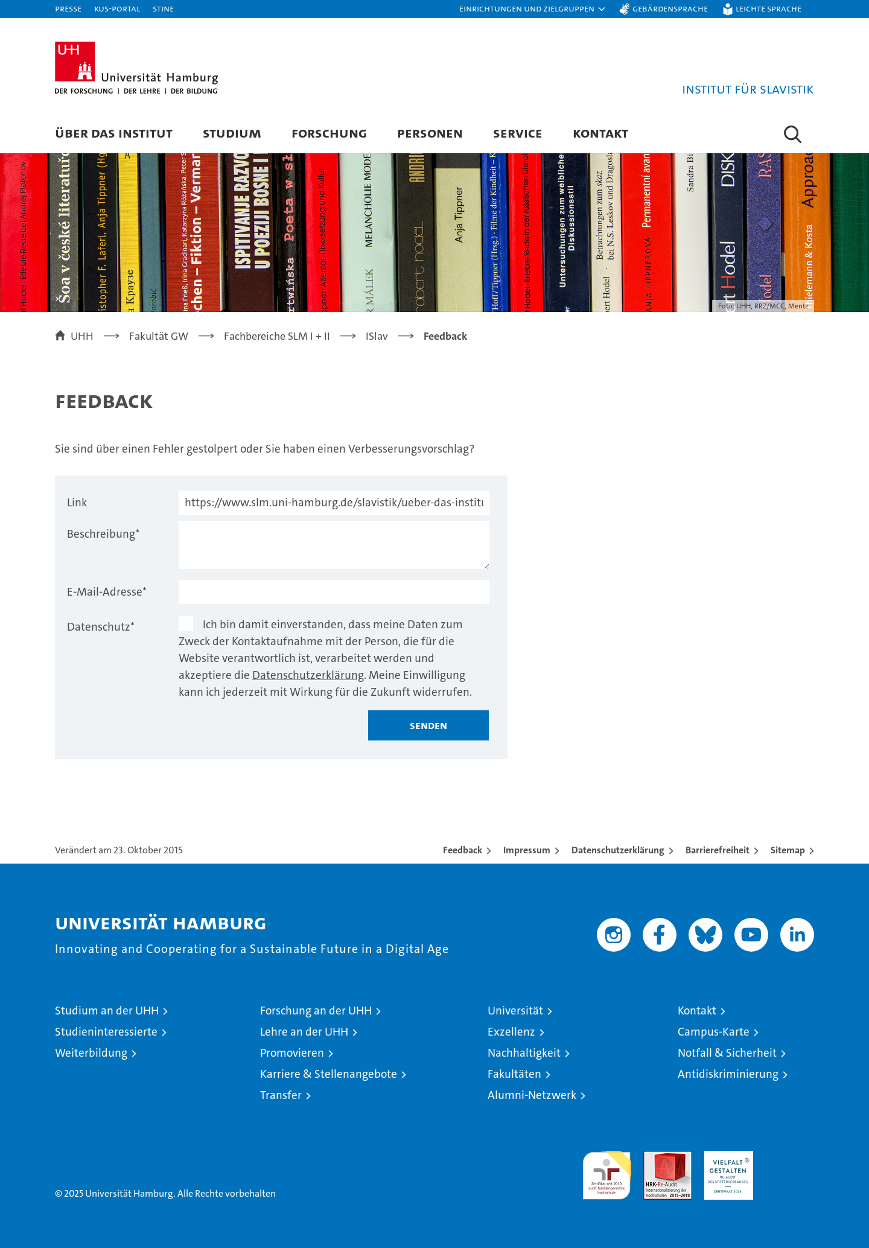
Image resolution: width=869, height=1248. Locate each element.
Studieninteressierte (106, 1031)
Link (77, 502)
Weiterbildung (91, 1052)
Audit (654, 1157)
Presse (68, 8)
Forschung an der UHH (316, 1010)
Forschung (329, 132)
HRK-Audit (725, 1157)
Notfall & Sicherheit (727, 1052)
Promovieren (292, 1052)
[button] (532, 9)
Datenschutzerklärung (308, 675)
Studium (232, 132)
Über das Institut (114, 132)
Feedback (462, 850)
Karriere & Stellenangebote (328, 1073)
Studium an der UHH (107, 1010)
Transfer (281, 1095)
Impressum (526, 850)
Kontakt (600, 132)
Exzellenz (511, 1031)
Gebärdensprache (670, 8)
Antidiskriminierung (728, 1073)
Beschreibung (103, 533)
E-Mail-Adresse (107, 591)
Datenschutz (101, 626)
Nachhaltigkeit (524, 1052)
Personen (430, 132)
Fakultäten (514, 1073)
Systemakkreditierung (789, 1157)
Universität (515, 1010)
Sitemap (788, 850)
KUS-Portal (117, 8)
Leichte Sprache (768, 8)
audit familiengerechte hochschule (606, 1170)
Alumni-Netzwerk (532, 1095)
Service (518, 132)
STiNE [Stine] (163, 8)
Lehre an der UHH (304, 1031)
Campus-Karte (714, 1031)
